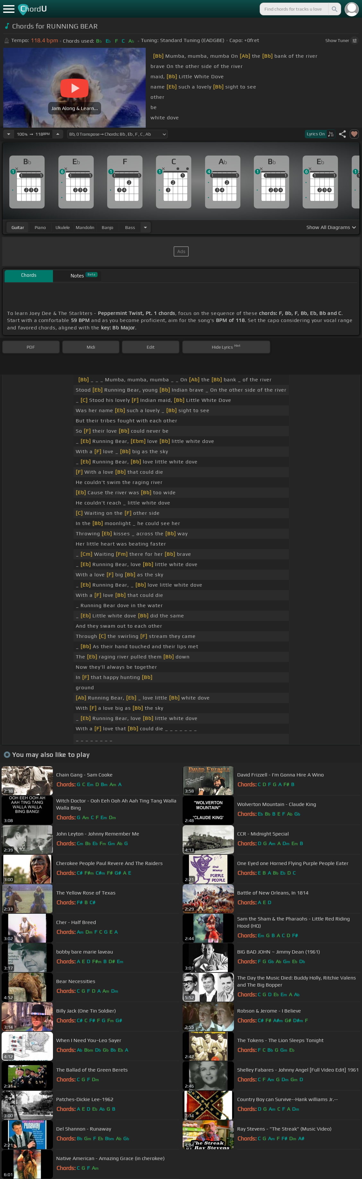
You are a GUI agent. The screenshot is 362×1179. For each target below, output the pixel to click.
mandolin (85, 227)
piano (40, 227)
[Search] (334, 9)
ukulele (63, 227)
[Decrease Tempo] (8, 134)
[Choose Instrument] (145, 227)
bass (130, 227)
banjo (107, 227)
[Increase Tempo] (57, 134)
